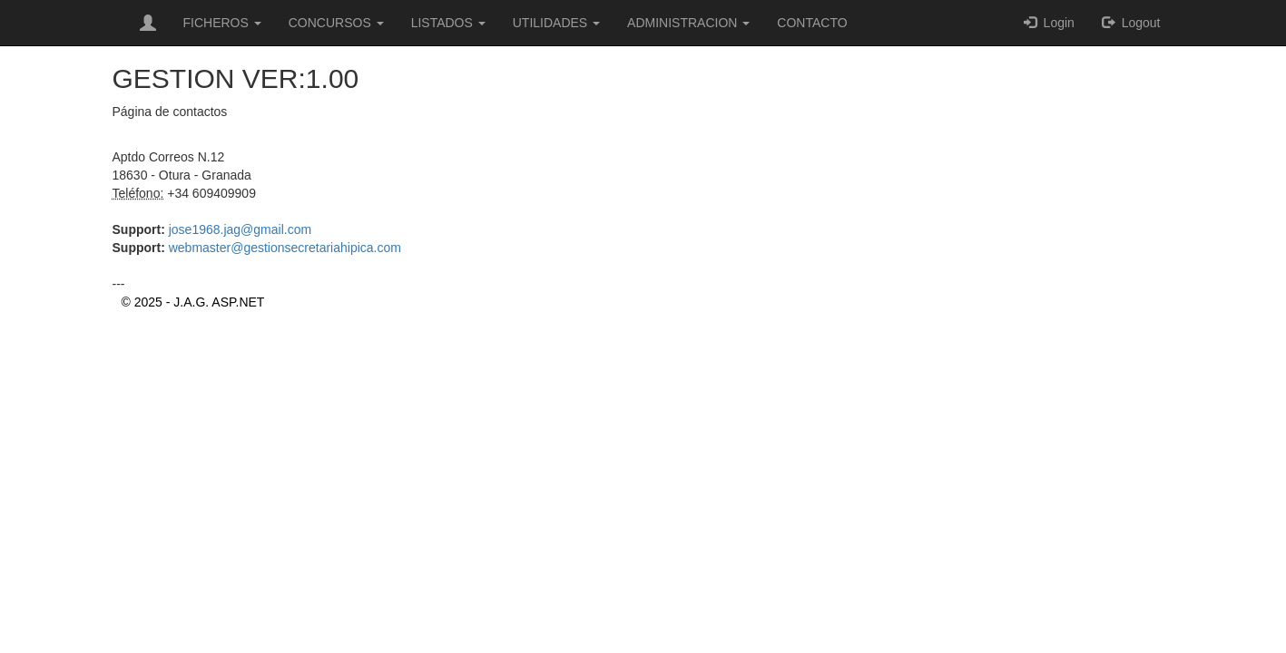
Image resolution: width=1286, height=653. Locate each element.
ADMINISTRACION (688, 22)
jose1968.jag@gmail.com (238, 229)
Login (1049, 22)
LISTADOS (448, 22)
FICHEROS (222, 22)
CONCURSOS (336, 22)
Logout (1131, 22)
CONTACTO (812, 22)
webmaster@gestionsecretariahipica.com (283, 247)
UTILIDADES (556, 22)
